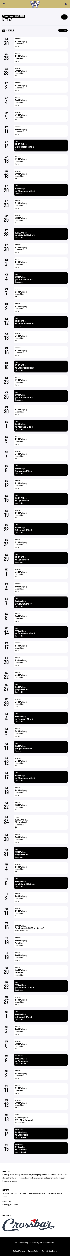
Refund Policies (19, 1251)
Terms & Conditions (49, 1251)
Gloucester (19, 282)
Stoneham (18, 193)
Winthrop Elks (20, 1122)
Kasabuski (19, 238)
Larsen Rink (19, 44)
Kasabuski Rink (20, 1063)
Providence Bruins (21, 931)
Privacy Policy (33, 1251)
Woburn (18, 149)
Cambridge (19, 990)
